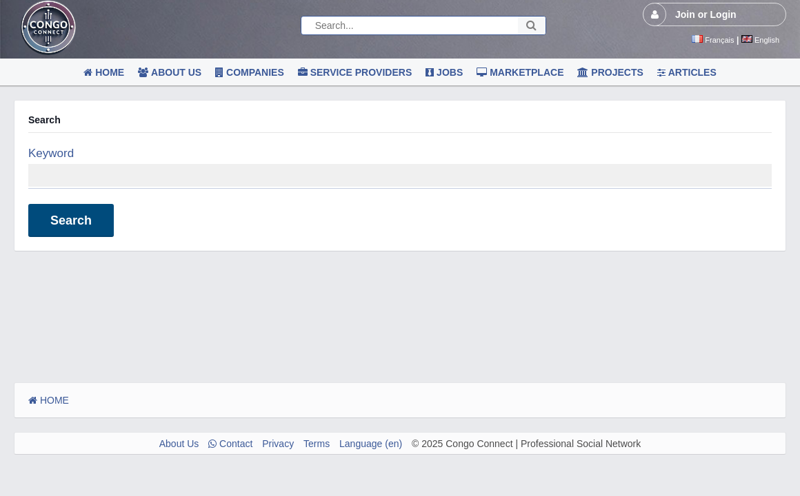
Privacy (278, 443)
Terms (316, 443)
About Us (179, 443)
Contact (230, 443)
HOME (48, 400)
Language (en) (370, 443)
